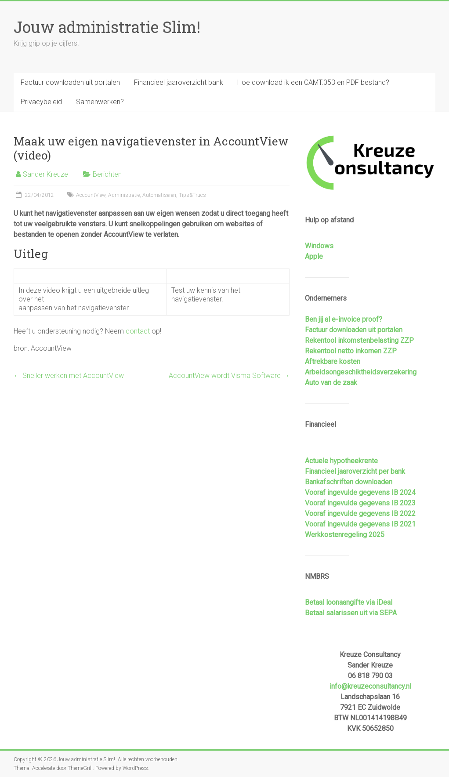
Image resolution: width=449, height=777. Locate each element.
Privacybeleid (41, 102)
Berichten (107, 174)
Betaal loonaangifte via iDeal (348, 602)
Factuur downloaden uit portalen (70, 82)
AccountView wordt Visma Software (229, 375)
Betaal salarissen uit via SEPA (351, 613)
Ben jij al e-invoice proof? (343, 319)
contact (138, 331)
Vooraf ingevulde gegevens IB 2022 (360, 513)
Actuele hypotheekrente (341, 461)
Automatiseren (159, 195)
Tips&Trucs (192, 195)
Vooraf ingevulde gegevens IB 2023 (360, 503)
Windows (319, 246)
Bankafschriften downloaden (348, 482)
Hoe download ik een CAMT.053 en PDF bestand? (313, 82)
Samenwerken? (100, 102)
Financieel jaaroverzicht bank (178, 82)
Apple (314, 256)
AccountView (90, 195)
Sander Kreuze (45, 174)
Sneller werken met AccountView (69, 375)
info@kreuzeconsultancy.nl (370, 686)
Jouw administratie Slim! (107, 26)
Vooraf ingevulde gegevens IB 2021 (360, 524)
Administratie (124, 195)
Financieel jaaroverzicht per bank (355, 471)
